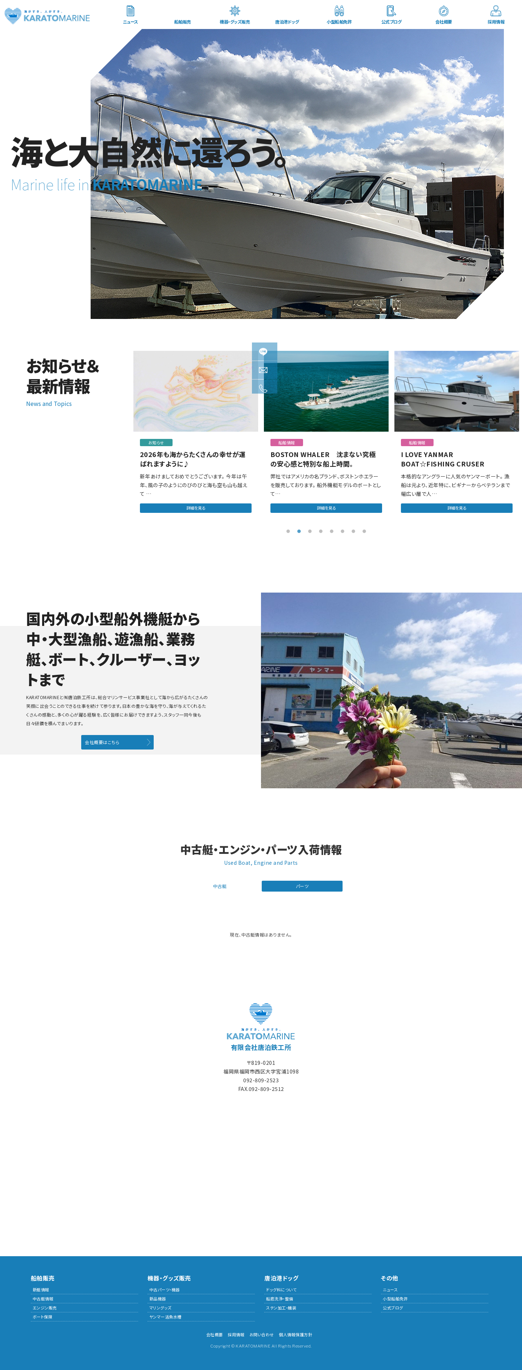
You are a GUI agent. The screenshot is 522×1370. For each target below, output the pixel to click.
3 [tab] (310, 529)
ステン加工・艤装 (281, 1306)
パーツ (302, 884)
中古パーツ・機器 (164, 1288)
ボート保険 (43, 1316)
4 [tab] (320, 529)
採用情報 (496, 21)
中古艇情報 (43, 1297)
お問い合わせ (261, 1333)
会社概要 (443, 21)
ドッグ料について (281, 1288)
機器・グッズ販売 (235, 21)
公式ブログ (391, 21)
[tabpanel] (195, 437)
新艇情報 (41, 1288)
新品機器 (157, 1297)
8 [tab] (364, 529)
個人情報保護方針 (295, 1333)
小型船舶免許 (339, 21)
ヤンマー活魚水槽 (165, 1316)
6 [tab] (342, 529)
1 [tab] (288, 529)
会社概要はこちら (102, 741)
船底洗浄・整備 (279, 1297)
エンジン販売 (45, 1306)
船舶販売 (182, 21)
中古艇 (220, 884)
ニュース (130, 21)
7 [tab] (353, 529)
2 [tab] (299, 529)
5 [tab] (331, 529)
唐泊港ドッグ (287, 21)
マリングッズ (160, 1306)
